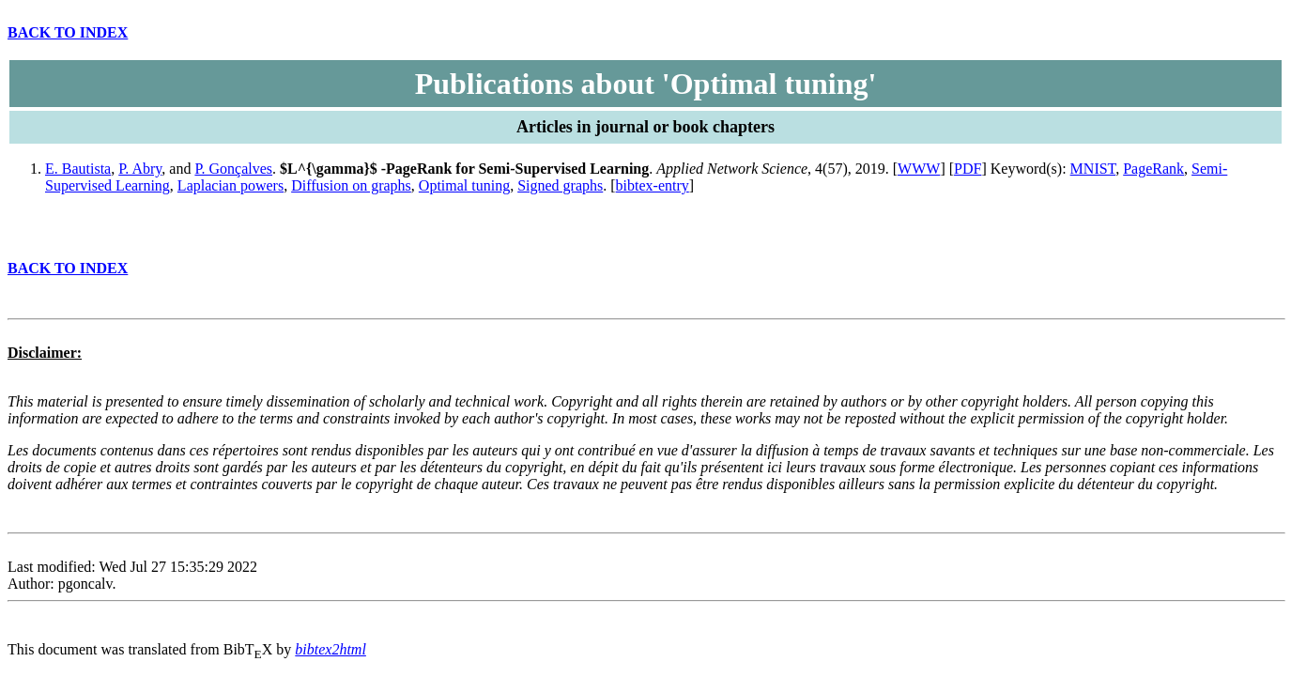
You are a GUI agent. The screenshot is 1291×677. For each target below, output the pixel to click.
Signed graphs (560, 185)
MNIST (1093, 169)
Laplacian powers (230, 185)
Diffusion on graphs (351, 185)
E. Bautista (78, 169)
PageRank (1153, 169)
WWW (919, 169)
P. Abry (139, 169)
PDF (967, 169)
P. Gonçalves (233, 169)
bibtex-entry (652, 185)
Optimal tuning (464, 185)
